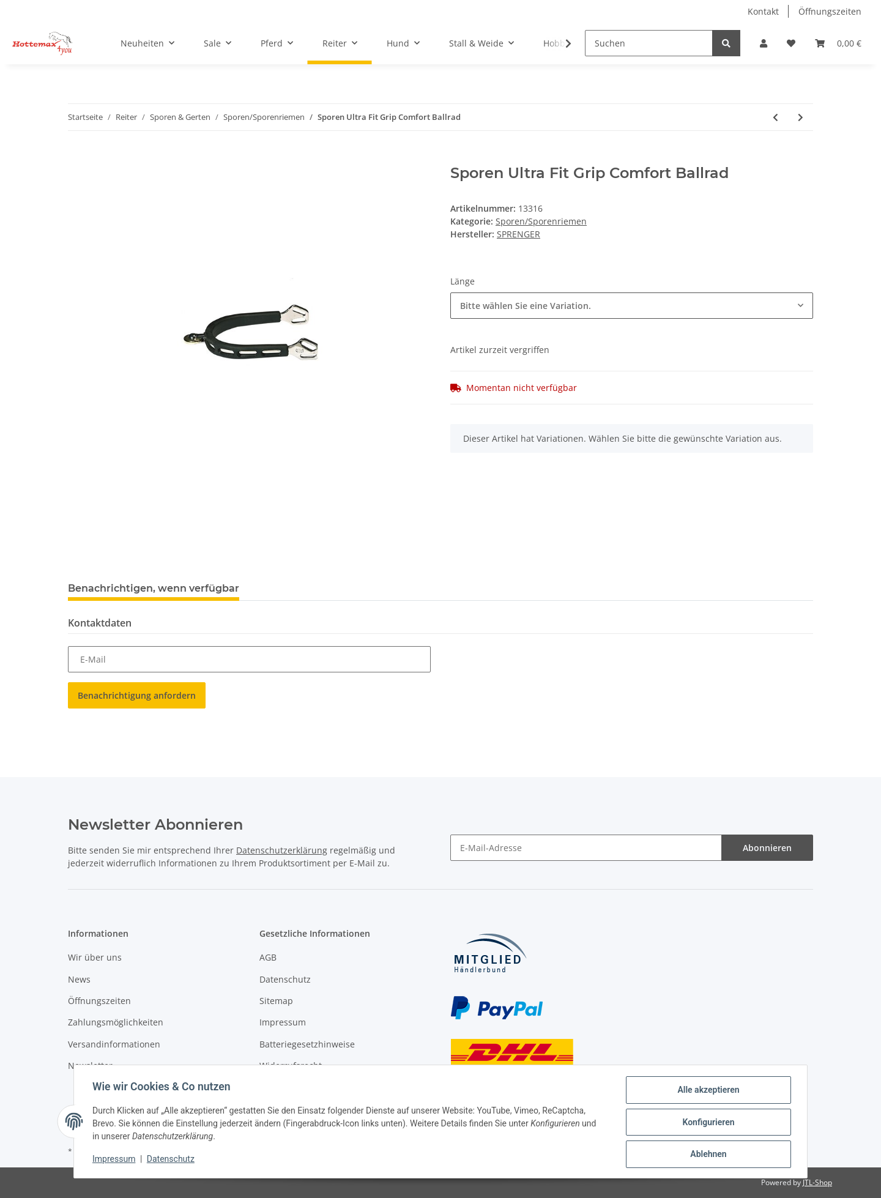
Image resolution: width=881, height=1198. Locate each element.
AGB (268, 957)
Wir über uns (95, 957)
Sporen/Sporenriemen (541, 221)
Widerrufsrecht (290, 1065)
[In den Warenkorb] (77, 158)
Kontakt (763, 11)
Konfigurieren (707, 1123)
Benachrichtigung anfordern (137, 695)
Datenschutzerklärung (281, 850)
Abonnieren (767, 848)
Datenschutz (285, 979)
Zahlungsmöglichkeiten (115, 1022)
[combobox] (631, 305)
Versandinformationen (114, 1044)
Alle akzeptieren (707, 1091)
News (79, 979)
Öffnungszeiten (829, 11)
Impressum (282, 1022)
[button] (763, 43)
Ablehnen (707, 1154)
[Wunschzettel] (791, 43)
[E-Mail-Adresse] (586, 848)
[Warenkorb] (838, 43)
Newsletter (90, 1065)
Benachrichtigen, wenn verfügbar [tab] (153, 588)
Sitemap (276, 1000)
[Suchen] (649, 43)
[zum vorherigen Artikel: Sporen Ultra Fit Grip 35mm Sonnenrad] (775, 117)
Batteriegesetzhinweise (307, 1044)
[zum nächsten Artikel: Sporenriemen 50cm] (800, 117)
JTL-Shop (817, 1182)
